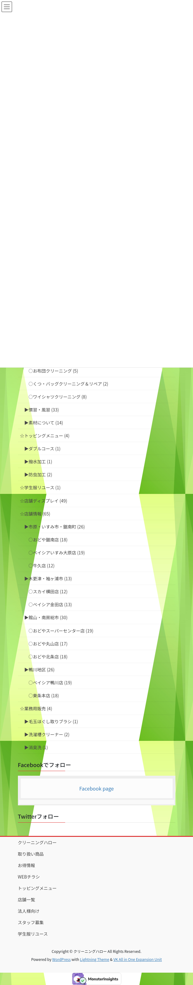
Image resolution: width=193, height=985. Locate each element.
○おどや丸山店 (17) (48, 644)
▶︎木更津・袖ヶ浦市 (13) (48, 578)
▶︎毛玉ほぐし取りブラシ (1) (51, 721)
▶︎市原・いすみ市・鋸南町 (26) (54, 527)
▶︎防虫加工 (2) (38, 474)
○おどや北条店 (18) (48, 656)
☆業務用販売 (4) (36, 708)
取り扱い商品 (31, 854)
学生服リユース (33, 934)
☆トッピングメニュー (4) (44, 435)
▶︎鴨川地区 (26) (39, 669)
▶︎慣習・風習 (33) (41, 410)
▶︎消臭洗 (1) (36, 747)
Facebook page (96, 788)
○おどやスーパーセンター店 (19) (61, 631)
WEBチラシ (29, 877)
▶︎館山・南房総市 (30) (46, 617)
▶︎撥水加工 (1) (38, 461)
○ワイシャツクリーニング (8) (58, 397)
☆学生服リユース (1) (40, 487)
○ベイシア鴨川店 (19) (50, 682)
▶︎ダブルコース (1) (42, 448)
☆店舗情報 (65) (35, 514)
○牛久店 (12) (42, 565)
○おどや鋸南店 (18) (48, 539)
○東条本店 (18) (44, 695)
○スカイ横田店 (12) (48, 591)
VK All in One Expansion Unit (137, 959)
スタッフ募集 (31, 922)
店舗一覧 (26, 899)
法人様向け (29, 911)
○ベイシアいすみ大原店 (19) (57, 552)
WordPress (61, 959)
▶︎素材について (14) (43, 422)
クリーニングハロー (37, 842)
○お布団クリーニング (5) (53, 371)
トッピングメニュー (37, 888)
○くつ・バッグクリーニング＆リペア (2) (68, 384)
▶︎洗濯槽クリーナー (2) (46, 734)
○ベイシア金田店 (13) (50, 604)
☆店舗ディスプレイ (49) (43, 501)
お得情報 (26, 865)
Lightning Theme (94, 959)
